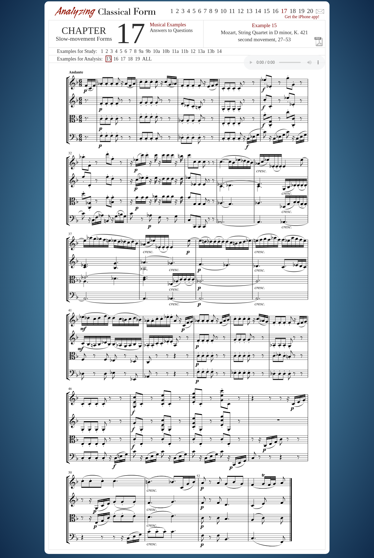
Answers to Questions (171, 30)
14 (258, 11)
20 (310, 11)
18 (293, 11)
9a (141, 51)
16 (275, 11)
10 (223, 11)
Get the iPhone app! (302, 16)
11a (175, 51)
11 (232, 11)
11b (184, 51)
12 (240, 11)
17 (123, 59)
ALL (147, 59)
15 (267, 11)
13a (201, 51)
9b (148, 51)
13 (249, 11)
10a (156, 51)
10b (166, 51)
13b (210, 51)
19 (301, 11)
